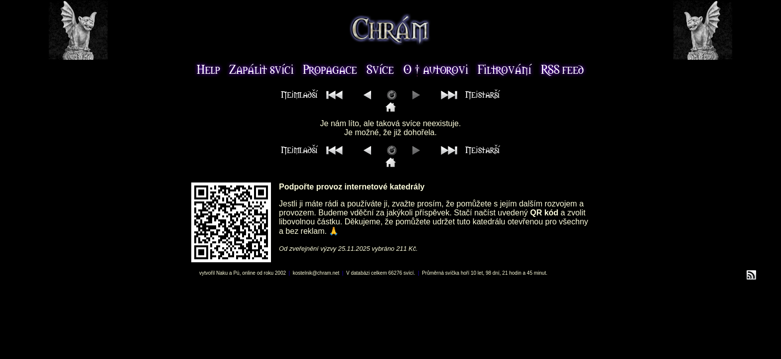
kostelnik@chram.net (316, 273)
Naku (222, 273)
